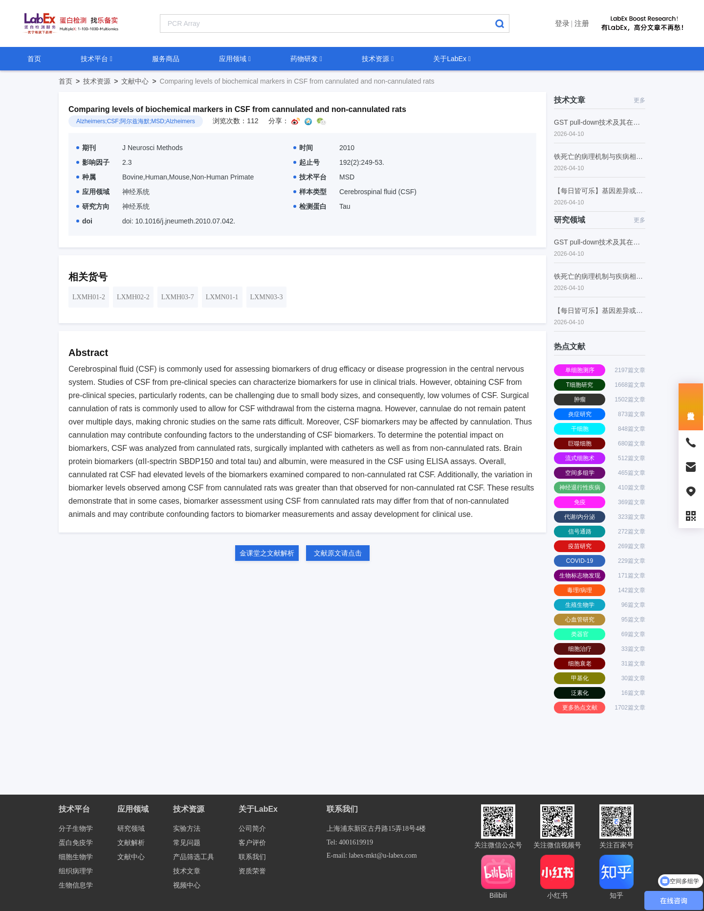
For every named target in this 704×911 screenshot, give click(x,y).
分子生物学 (76, 828)
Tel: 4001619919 (350, 842)
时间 (303, 148)
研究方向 (93, 206)
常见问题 (186, 842)
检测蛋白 (310, 206)
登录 (562, 23)
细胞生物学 (76, 857)
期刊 (86, 148)
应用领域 (235, 59)
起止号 (306, 162)
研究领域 (131, 828)
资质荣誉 (252, 871)
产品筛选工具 (193, 857)
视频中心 (186, 885)
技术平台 (96, 59)
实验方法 (186, 828)
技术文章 (186, 871)
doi (84, 221)
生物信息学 (76, 885)
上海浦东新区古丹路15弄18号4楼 (376, 828)
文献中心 (140, 81)
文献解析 (131, 842)
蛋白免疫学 (76, 842)
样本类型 (310, 192)
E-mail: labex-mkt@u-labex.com (372, 855)
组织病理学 (76, 871)
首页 (34, 59)
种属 (86, 177)
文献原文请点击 (338, 553)
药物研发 (306, 59)
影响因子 (93, 162)
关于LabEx (452, 59)
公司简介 (252, 828)
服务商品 (165, 59)
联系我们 (252, 857)
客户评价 (252, 842)
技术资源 (378, 59)
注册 (581, 23)
